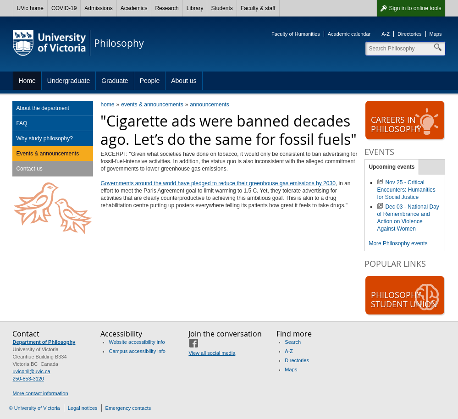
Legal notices (83, 408)
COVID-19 (64, 8)
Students (221, 8)
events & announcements (152, 104)
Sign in (415, 8)
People (150, 80)
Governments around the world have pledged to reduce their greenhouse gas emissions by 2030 (217, 183)
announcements (209, 104)
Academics (134, 8)
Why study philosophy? (44, 138)
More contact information (40, 393)
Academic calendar (349, 34)
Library (195, 8)
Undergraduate (68, 80)
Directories (409, 34)
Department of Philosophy (43, 342)
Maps (436, 34)
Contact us (29, 168)
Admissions (98, 8)
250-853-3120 (28, 378)
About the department (42, 108)
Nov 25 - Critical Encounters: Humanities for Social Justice (406, 189)
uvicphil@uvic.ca (31, 371)
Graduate (114, 80)
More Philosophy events (398, 243)
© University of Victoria (34, 408)
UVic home (30, 8)
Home (27, 80)
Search (293, 342)
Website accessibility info (137, 342)
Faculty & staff (258, 8)
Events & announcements (47, 153)
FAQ (21, 123)
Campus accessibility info (137, 351)
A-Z (385, 34)
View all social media (211, 353)
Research (166, 8)
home (107, 104)
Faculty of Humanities (295, 34)
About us (183, 80)
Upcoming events (391, 167)
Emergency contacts (128, 408)
